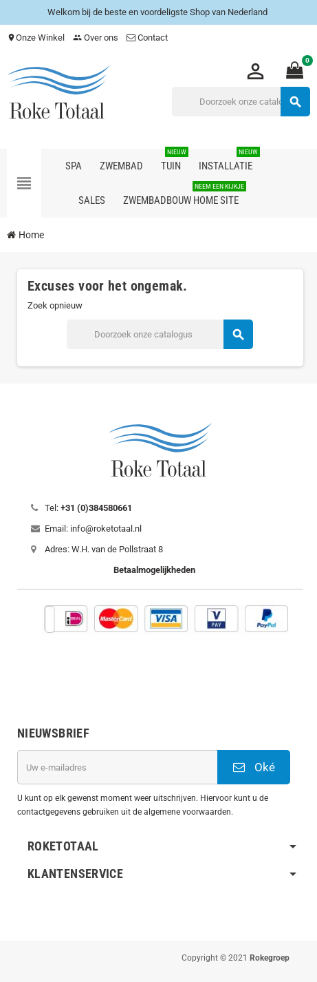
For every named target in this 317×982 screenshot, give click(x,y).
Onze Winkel (36, 37)
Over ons (95, 37)
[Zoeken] (240, 101)
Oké (254, 767)
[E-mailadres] (117, 767)
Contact (148, 37)
